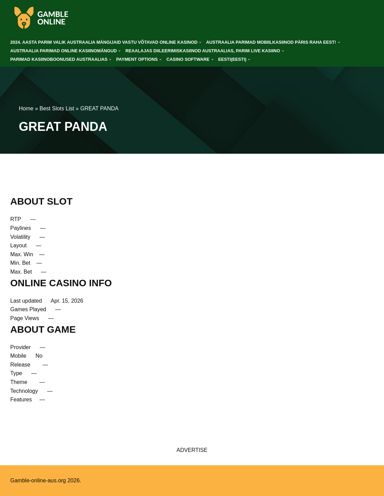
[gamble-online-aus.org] (41, 17)
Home (26, 108)
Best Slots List (57, 108)
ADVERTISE (191, 450)
